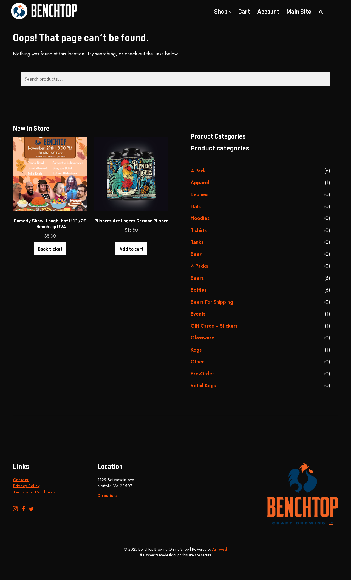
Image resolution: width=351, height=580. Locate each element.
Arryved (219, 549)
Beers (197, 278)
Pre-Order (202, 373)
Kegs (196, 349)
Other (197, 361)
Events (198, 313)
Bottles (198, 290)
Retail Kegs (203, 385)
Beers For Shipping (212, 302)
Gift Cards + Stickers (214, 326)
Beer (196, 254)
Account (268, 12)
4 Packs (199, 266)
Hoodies (200, 218)
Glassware (202, 337)
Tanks (197, 242)
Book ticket (50, 249)
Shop (220, 12)
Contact (21, 480)
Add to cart (131, 249)
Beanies (199, 194)
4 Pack (198, 170)
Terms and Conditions (34, 492)
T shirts (199, 230)
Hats (196, 206)
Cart (244, 12)
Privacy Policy (26, 486)
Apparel (200, 182)
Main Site (298, 12)
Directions (107, 495)
